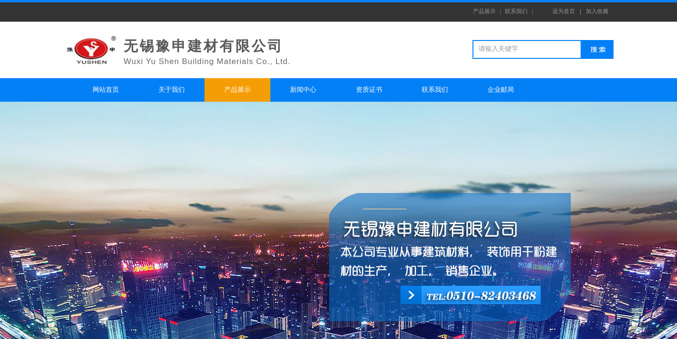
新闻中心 (303, 89)
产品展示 (237, 89)
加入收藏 (597, 11)
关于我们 (171, 89)
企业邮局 (501, 89)
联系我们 (435, 89)
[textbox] (528, 49)
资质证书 (369, 89)
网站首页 (106, 89)
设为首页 (563, 11)
